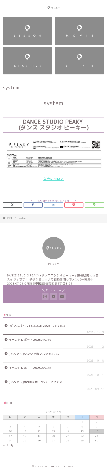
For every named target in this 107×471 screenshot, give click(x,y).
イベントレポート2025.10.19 (30, 339)
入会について (53, 179)
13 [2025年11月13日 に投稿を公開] (53, 431)
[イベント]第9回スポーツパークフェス (35, 382)
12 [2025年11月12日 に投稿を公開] (39, 431)
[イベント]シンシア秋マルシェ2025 (34, 354)
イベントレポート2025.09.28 (30, 368)
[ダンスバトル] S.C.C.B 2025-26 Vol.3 (37, 326)
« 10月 (8, 445)
